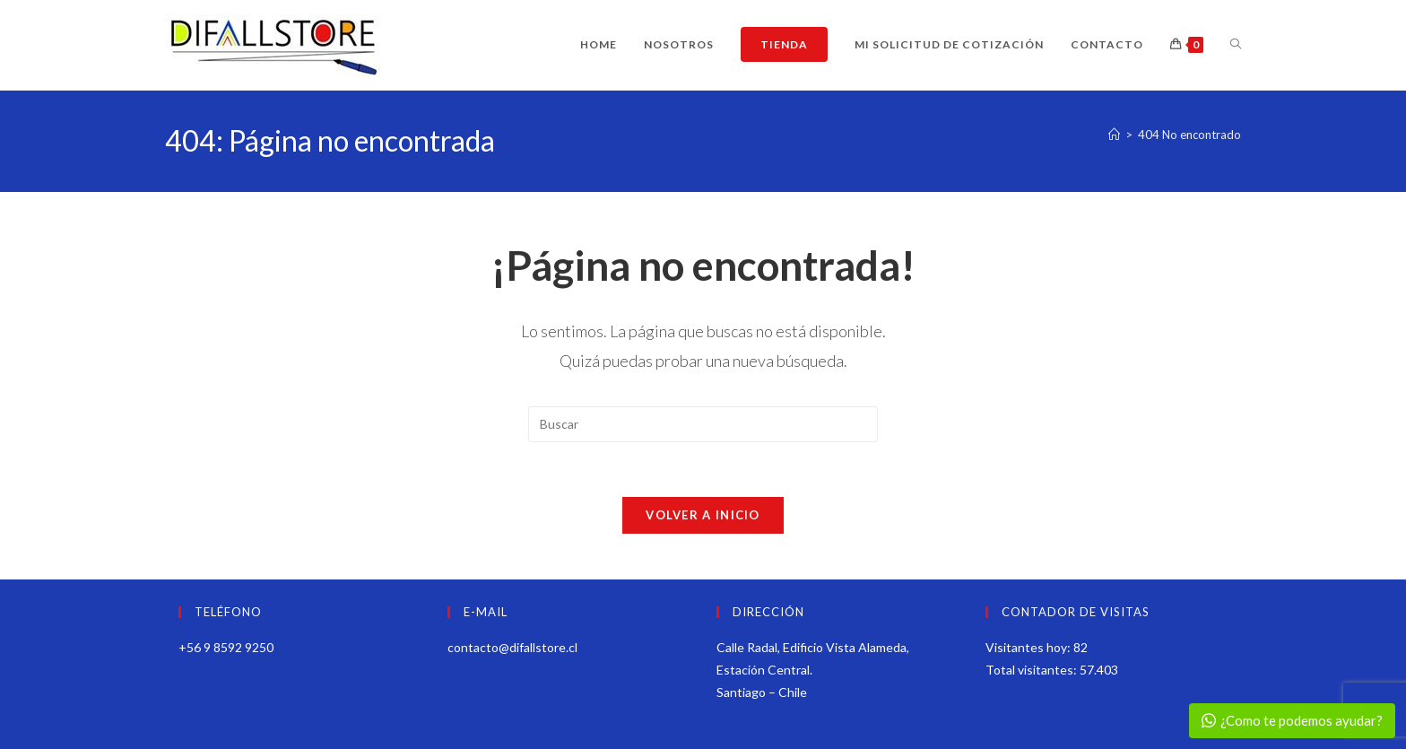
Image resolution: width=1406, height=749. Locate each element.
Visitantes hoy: (1029, 647)
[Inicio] (1114, 134)
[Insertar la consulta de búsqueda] (703, 424)
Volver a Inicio (703, 515)
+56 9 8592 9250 (225, 647)
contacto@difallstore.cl (512, 647)
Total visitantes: (1032, 669)
